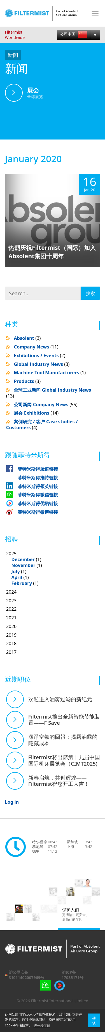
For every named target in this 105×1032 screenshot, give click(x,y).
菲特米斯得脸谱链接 (38, 469)
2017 (11, 652)
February (21, 583)
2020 (11, 626)
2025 (53, 568)
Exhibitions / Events (39, 355)
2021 (11, 617)
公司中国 (73, 34)
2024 (11, 592)
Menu (95, 13)
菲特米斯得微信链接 (38, 494)
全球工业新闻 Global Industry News (48, 393)
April (16, 577)
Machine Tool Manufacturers (50, 372)
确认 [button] (93, 1020)
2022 (11, 609)
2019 (11, 635)
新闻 (13, 54)
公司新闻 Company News (45, 404)
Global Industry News (41, 364)
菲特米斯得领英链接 (38, 486)
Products (27, 381)
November (23, 565)
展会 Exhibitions (36, 413)
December (22, 559)
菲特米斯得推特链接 (38, 477)
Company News (36, 346)
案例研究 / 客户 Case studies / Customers (42, 424)
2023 (11, 600)
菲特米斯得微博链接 (38, 512)
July (15, 571)
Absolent (27, 338)
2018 (11, 643)
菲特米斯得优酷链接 (38, 503)
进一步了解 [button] (42, 1025)
